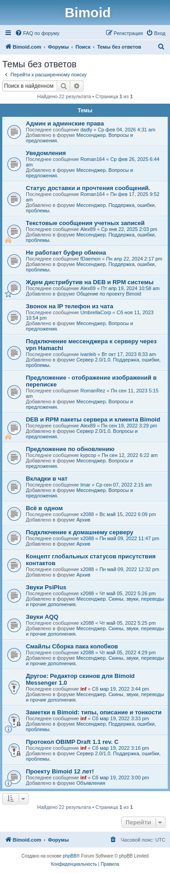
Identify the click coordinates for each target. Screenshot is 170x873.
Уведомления (46, 153)
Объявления (90, 783)
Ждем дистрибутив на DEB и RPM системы (90, 282)
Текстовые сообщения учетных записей (85, 223)
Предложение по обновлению (70, 449)
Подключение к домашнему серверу (79, 532)
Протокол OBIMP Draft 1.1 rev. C (72, 741)
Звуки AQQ (42, 616)
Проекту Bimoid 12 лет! (60, 771)
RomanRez (92, 390)
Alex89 (88, 229)
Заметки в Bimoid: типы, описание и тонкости (93, 712)
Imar (85, 484)
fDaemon (90, 258)
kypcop (88, 455)
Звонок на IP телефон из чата (69, 306)
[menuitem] (37, 33)
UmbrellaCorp (95, 312)
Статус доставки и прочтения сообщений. (88, 188)
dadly (86, 129)
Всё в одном (44, 508)
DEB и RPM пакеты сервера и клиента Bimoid (93, 419)
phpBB (70, 855)
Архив (83, 519)
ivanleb (88, 354)
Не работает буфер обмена (66, 252)
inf (83, 689)
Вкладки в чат (47, 478)
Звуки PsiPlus (46, 587)
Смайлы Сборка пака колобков (72, 646)
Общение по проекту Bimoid (108, 293)
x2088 (87, 514)
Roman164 (92, 159)
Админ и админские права (65, 123)
